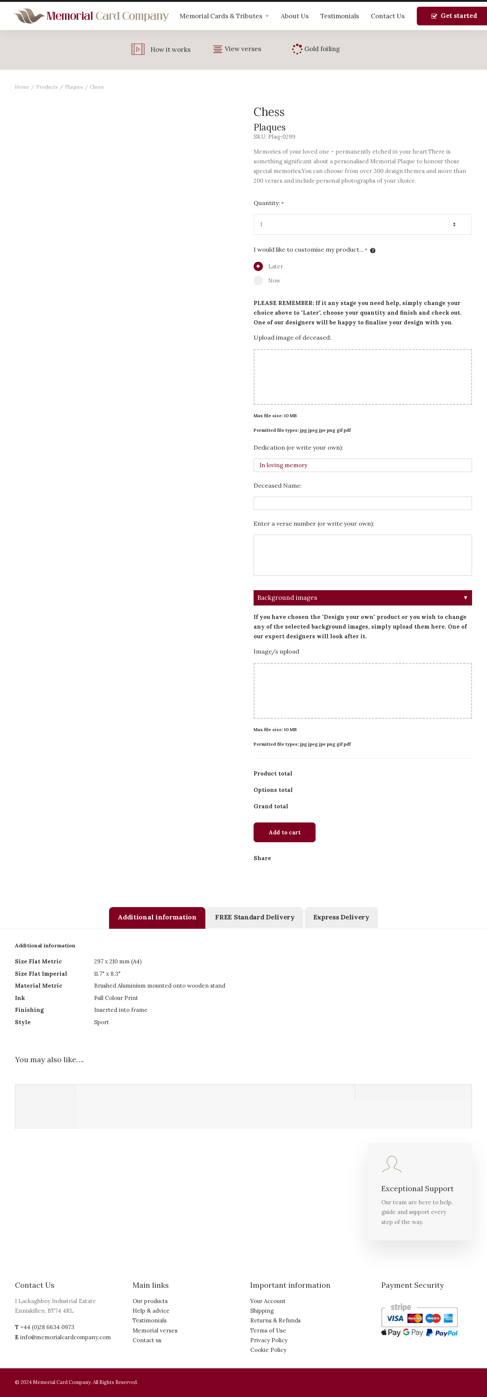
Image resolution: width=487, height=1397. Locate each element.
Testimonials (339, 16)
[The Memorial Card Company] (91, 16)
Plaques (74, 87)
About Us (294, 16)
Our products (150, 1301)
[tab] (157, 918)
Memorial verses (155, 1330)
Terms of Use (268, 1330)
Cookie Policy (268, 1349)
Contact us (147, 1340)
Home (22, 87)
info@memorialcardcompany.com (65, 1337)
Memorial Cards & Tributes (224, 16)
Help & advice (151, 1310)
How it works (170, 49)
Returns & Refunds (275, 1320)
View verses (243, 49)
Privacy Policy (269, 1340)
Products (47, 87)
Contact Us (387, 16)
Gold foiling (322, 49)
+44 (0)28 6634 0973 (47, 1327)
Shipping (262, 1310)
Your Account (268, 1301)
